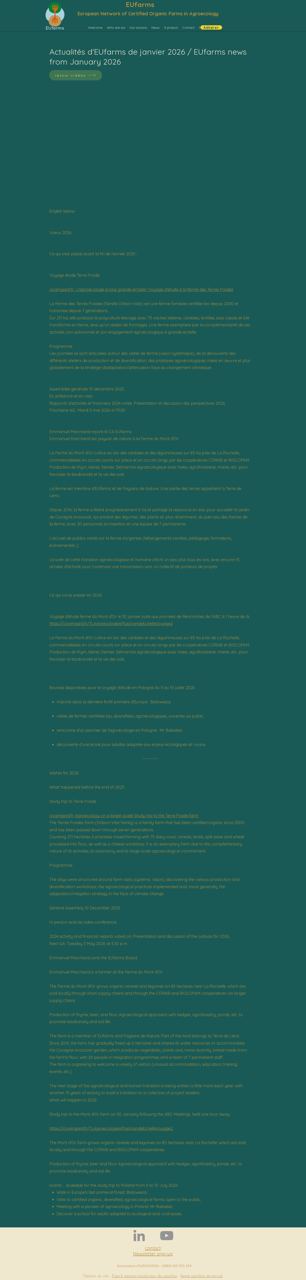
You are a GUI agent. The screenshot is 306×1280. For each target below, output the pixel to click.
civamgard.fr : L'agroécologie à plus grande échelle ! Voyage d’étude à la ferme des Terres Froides (141, 289)
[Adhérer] (211, 27)
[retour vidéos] (75, 75)
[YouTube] (167, 1235)
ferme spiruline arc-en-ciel (202, 1275)
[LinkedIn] (139, 1235)
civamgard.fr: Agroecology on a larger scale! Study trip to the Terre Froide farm (123, 815)
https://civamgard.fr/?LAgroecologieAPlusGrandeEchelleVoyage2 (111, 623)
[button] (116, 27)
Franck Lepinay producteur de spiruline (144, 1275)
